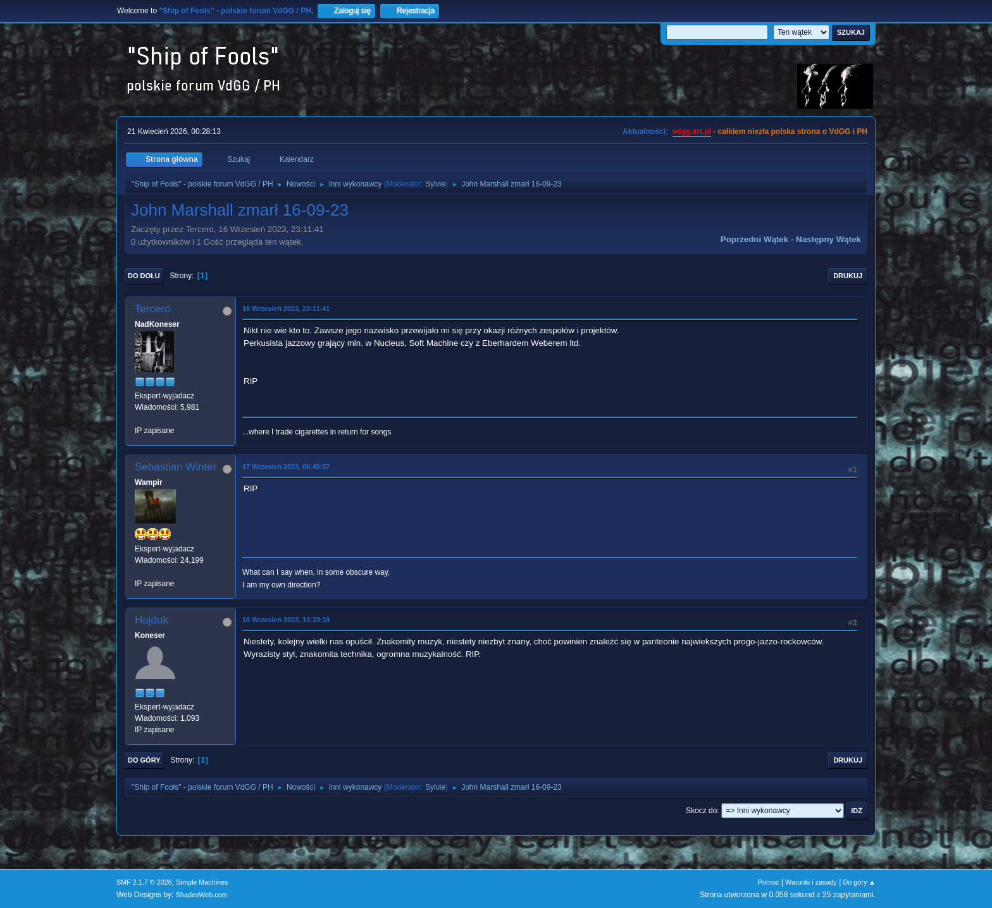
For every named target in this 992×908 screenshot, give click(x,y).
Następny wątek (828, 239)
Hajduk (151, 620)
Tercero (153, 309)
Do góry (144, 760)
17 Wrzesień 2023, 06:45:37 (286, 466)
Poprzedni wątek (754, 239)
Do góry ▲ (859, 882)
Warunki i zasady (811, 882)
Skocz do (701, 810)
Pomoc (768, 882)
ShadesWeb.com (202, 895)
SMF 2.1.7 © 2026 (144, 882)
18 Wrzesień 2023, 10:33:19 (286, 619)
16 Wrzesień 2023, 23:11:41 (286, 308)
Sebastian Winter (175, 467)
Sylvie (435, 184)
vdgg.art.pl (692, 131)
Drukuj (847, 275)
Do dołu (144, 275)
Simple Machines (202, 882)
